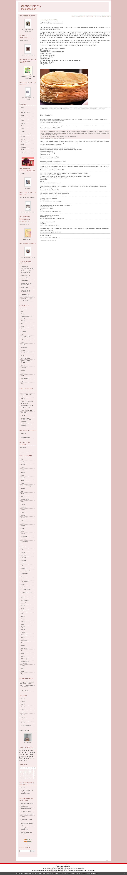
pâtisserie (86, 108)
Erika (22, 549)
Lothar (22, 595)
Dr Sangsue (24, 536)
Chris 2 (23, 512)
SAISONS (27, 188)
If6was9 (23, 131)
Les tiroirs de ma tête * (26, 592)
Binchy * (23, 493)
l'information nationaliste (27, 803)
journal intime (26, 756)
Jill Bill (22, 579)
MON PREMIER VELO (27, 410)
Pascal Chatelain (25, 142)
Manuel (23, 139)
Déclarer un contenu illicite (38, 870)
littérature (24, 750)
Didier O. (23, 123)
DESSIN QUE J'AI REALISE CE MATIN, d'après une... (26, 420)
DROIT (23, 321)
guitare (23, 326)
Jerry (22, 576)
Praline (23, 637)
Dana (22, 115)
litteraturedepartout (26, 808)
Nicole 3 (23, 621)
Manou (23, 597)
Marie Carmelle (25, 600)
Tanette (23, 665)
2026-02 (23, 704)
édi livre (23, 787)
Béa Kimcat (47, 201)
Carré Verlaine (24, 806)
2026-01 (23, 706)
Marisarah (23, 603)
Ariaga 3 (23, 483)
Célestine (23, 507)
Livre (22, 339)
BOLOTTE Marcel (25, 112)
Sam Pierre (24, 648)
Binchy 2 (23, 496)
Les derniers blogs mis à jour (49, 868)
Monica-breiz (24, 611)
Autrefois (23, 488)
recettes (95, 108)
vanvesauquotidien (26, 811)
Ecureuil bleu (24, 541)
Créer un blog (60, 866)
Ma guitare (23, 344)
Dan (22, 280)
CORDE (23, 415)
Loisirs (22, 342)
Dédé (22, 298)
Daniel (22, 523)
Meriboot (23, 605)
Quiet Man (23, 147)
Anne (22, 107)
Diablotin (23, 533)
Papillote (23, 627)
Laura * (23, 587)
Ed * (22, 544)
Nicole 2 (23, 619)
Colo (22, 520)
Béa (22, 491)
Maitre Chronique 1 (26, 134)
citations (23, 752)
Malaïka (23, 136)
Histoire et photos (25, 437)
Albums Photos (24, 730)
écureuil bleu (48, 232)
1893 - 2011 (24, 308)
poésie (22, 355)
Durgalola (23, 539)
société (29, 754)
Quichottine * (24, 640)
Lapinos (23, 816)
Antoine (23, 472)
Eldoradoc (23, 547)
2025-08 (23, 720)
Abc (22, 459)
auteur (22, 754)
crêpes (82, 108)
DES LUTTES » (106, 16)
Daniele (23, 525)
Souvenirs (23, 373)
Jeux (22, 334)
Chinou (23, 509)
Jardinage (23, 331)
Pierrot (22, 144)
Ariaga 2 (23, 480)
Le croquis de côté (25, 589)
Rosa (22, 643)
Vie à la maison (25, 378)
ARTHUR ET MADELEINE (28, 55)
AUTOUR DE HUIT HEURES (27, 212)
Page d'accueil (97, 16)
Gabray (23, 552)
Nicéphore (23, 616)
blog (94, 870)
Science (23, 365)
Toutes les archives (26, 725)
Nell (22, 613)
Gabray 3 (23, 557)
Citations (23, 314)
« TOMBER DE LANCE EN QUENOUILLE (82, 16)
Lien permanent (58, 108)
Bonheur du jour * (25, 499)
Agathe (23, 462)
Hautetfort (67, 866)
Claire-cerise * (24, 517)
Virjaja (22, 668)
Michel (22, 608)
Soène (22, 651)
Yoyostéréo (24, 674)
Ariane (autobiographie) (27, 485)
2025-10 (23, 714)
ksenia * (23, 584)
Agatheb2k (23, 290)
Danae (22, 118)
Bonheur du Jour (49, 194)
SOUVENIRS (27, 742)
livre (31, 750)
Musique (23, 350)
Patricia (23, 632)
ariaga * (23, 478)
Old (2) (23, 624)
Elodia (22, 126)
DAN (46, 127)
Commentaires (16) (67, 108)
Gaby (22, 128)
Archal (22, 475)
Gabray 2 (23, 555)
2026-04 (23, 698)
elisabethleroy (31, 6)
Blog (22, 311)
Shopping (23, 367)
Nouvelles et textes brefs (27, 353)
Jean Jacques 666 (25, 571)
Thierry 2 (23, 152)
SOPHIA (23, 150)
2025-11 (23, 712)
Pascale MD (48, 211)
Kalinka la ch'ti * (25, 581)
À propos (27, 845)
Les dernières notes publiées (63, 868)
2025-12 (23, 709)
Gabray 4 (23, 560)
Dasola (23, 528)
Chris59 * (23, 515)
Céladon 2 (23, 504)
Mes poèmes (24, 347)
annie (22, 469)
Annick (22, 110)
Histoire (23, 329)
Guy (22, 565)
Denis (22, 120)
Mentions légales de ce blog (51, 870)
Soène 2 (23, 653)
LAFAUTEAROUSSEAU (27, 814)
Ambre (22, 467)
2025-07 (23, 722)
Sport (22, 375)
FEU (29, 275)
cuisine (91, 108)
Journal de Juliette (25, 337)
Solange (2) (24, 659)
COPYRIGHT (24, 690)
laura (22, 278)
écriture (23, 760)
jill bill (22, 283)
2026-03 (23, 701)
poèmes (30, 758)
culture (31, 752)
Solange (23, 656)
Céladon (23, 501)
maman (103, 108)
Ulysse (46, 163)
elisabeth (23, 275)
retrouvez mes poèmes (27, 451)
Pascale (23, 629)
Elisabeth (23, 266)
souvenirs (77, 108)
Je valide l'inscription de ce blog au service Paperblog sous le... (27, 792)
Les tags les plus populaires (77, 868)
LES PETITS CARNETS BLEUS (28, 257)
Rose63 (23, 645)
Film (22, 323)
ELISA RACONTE (27, 239)
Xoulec (23, 671)
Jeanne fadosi (24, 573)
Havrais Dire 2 (24, 568)
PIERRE (23, 399)
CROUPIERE (24, 413)
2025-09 (23, 717)
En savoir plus (93, 873)
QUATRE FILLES (25, 358)
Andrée (46, 189)
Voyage (23, 381)
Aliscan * (23, 464)
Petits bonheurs (25, 635)
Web (22, 383)
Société (23, 370)
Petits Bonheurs (49, 218)
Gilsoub (23, 563)
